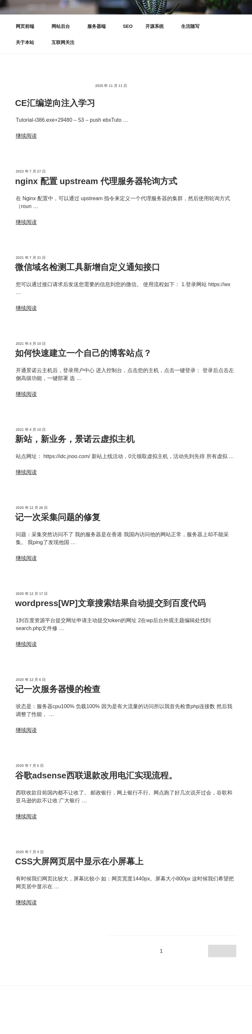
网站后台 (64, 26)
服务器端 (99, 26)
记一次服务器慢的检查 (57, 689)
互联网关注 (63, 42)
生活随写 (190, 26)
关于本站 (28, 42)
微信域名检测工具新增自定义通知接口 (87, 267)
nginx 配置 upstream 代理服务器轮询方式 (96, 181)
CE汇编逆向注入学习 (55, 103)
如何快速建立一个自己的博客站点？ (83, 353)
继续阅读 (26, 135)
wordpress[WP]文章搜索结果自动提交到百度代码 (110, 603)
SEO (128, 26)
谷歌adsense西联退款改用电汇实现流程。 (96, 775)
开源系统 (157, 26)
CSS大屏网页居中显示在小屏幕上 (79, 861)
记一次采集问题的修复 (57, 517)
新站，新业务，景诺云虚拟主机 (75, 439)
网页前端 (28, 26)
